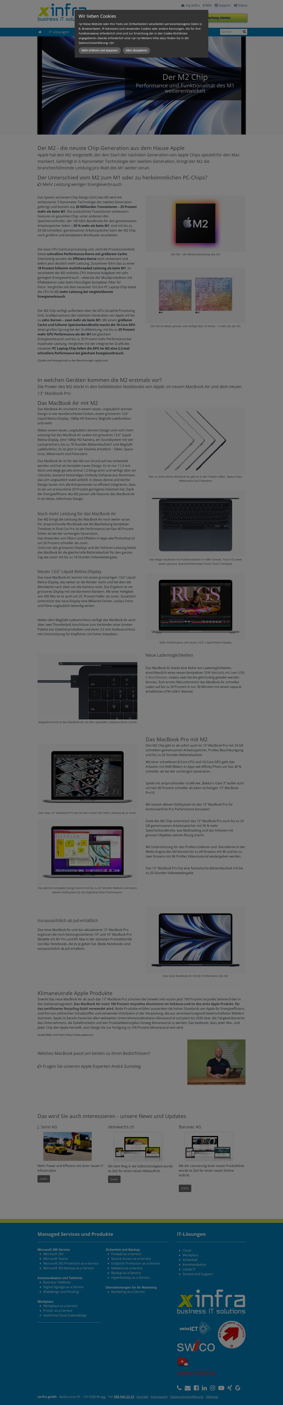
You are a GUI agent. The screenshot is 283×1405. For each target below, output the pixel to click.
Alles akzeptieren (136, 50)
